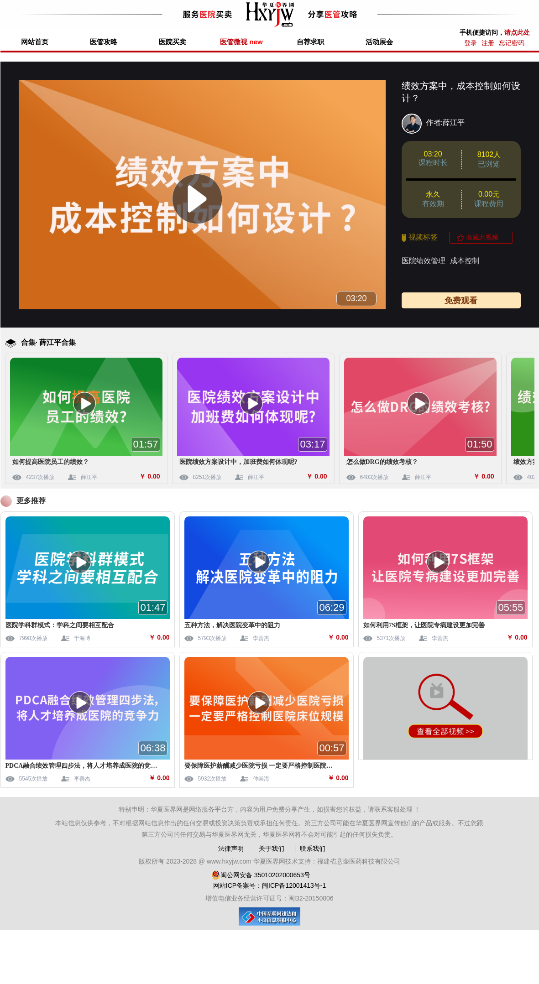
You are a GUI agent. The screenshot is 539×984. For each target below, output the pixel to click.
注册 (487, 43)
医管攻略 (103, 42)
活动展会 (379, 42)
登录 (470, 43)
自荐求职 (310, 42)
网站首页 (34, 42)
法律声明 (231, 848)
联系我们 (312, 848)
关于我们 (271, 848)
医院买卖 (172, 42)
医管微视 (241, 42)
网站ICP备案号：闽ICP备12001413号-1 (269, 885)
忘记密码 (511, 43)
